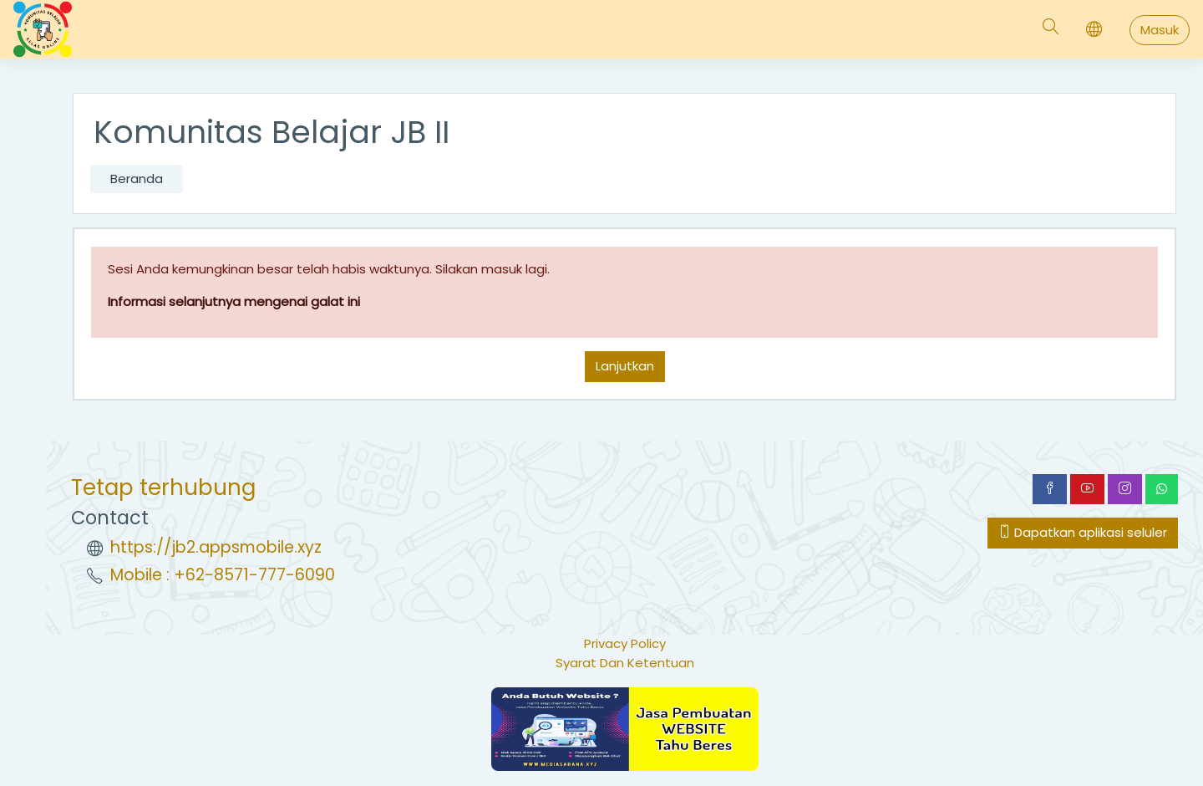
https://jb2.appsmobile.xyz (216, 547)
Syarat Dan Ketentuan (625, 662)
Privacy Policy (625, 643)
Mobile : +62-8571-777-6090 (222, 575)
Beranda (136, 178)
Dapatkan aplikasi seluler (1082, 532)
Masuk (1159, 29)
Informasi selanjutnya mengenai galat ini (234, 301)
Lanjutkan (625, 366)
